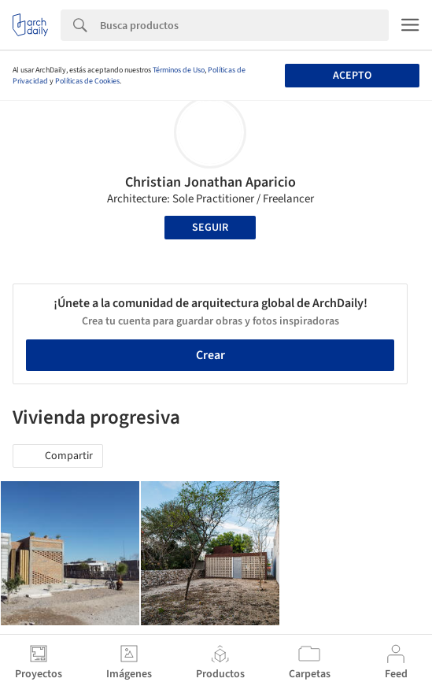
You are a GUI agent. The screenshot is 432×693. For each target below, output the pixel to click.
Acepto (352, 75)
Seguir (210, 227)
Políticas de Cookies (87, 81)
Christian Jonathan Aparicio (210, 182)
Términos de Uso (179, 70)
